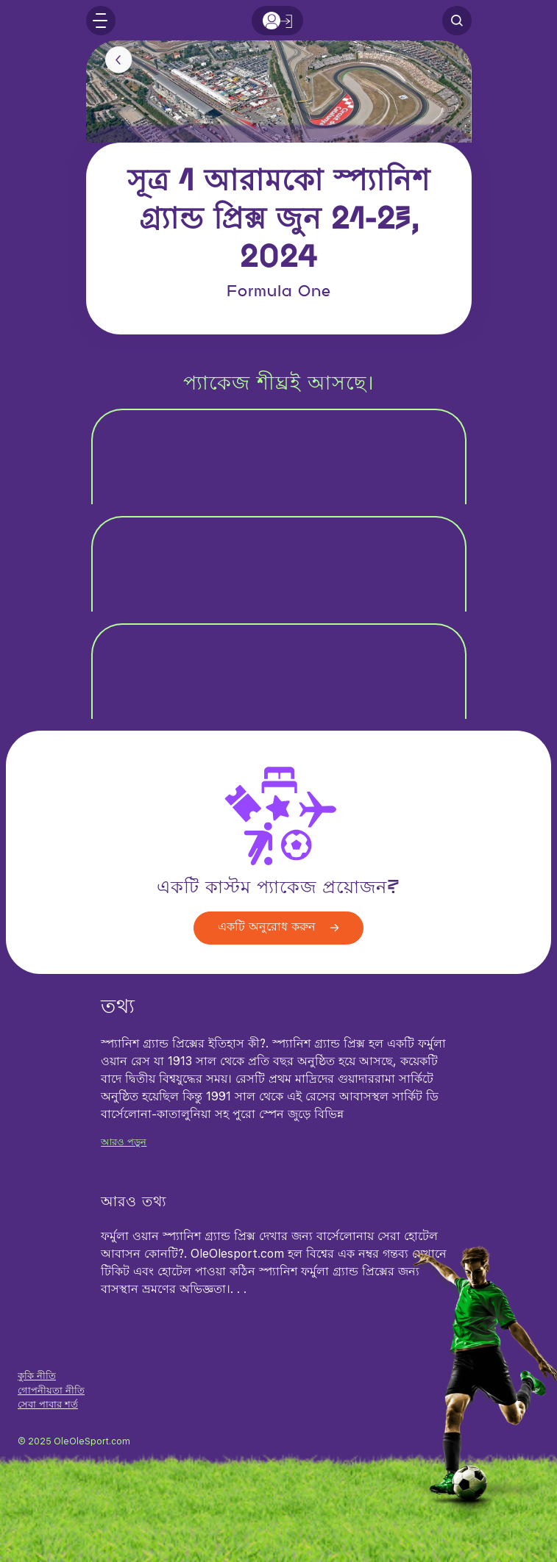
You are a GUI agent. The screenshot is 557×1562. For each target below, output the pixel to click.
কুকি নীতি (37, 1375)
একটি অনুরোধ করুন (278, 927)
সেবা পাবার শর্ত (48, 1404)
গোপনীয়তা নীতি (51, 1390)
